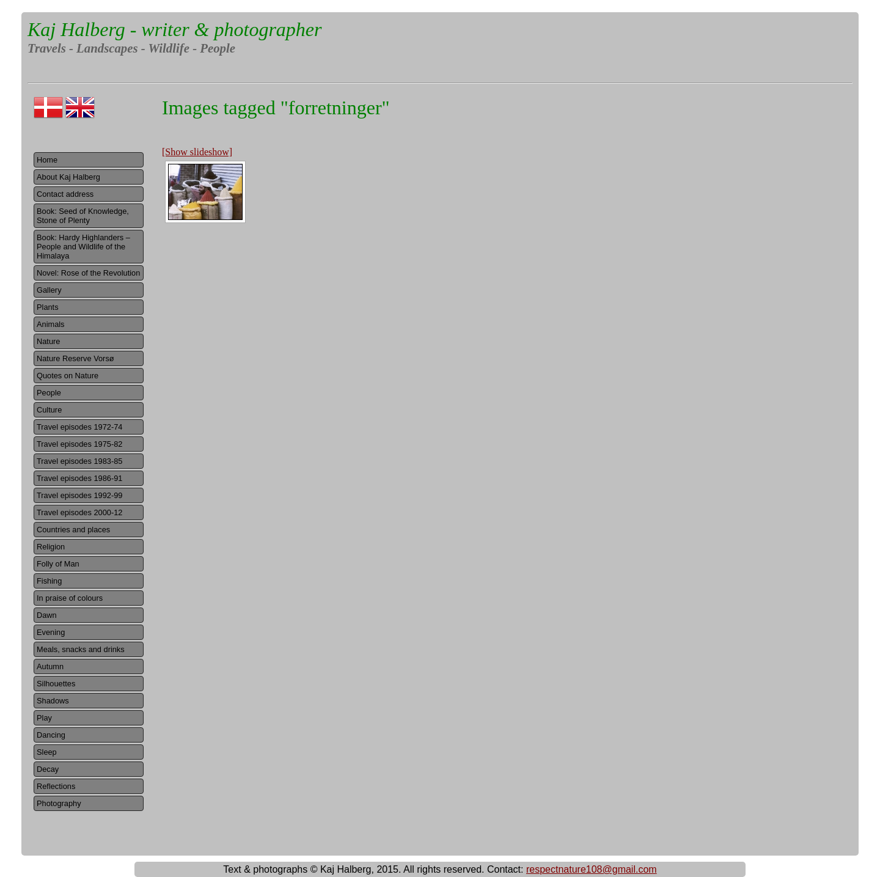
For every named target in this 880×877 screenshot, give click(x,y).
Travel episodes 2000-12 (79, 512)
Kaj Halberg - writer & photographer (174, 29)
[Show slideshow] (197, 152)
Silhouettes (56, 683)
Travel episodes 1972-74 (79, 426)
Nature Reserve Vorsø (75, 358)
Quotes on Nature (67, 375)
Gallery (49, 290)
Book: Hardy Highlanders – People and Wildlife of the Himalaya (83, 246)
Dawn (47, 615)
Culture (49, 409)
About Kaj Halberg (68, 177)
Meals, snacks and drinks (81, 649)
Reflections (56, 786)
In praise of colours (70, 598)
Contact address (65, 194)
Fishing (49, 580)
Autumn (50, 666)
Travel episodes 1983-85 (79, 461)
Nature (48, 341)
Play (44, 717)
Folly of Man (58, 563)
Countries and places (73, 529)
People (49, 392)
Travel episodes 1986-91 (79, 478)
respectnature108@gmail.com (591, 869)
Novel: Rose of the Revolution (88, 272)
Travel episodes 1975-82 (79, 444)
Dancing (51, 734)
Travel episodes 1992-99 (79, 495)
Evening (51, 632)
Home (47, 159)
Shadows (53, 700)
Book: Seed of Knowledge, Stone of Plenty (83, 216)
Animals (51, 324)
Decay (48, 769)
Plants (48, 307)
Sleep (47, 752)
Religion (51, 546)
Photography (59, 803)
